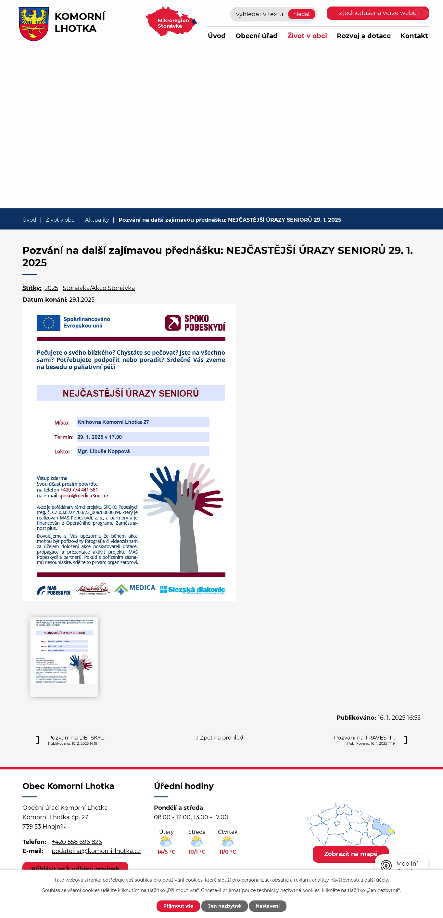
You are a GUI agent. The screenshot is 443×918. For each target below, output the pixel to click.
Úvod (217, 36)
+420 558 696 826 (77, 842)
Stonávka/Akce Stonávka (99, 288)
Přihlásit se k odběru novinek (75, 868)
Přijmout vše (178, 906)
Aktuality (97, 219)
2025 (51, 288)
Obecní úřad (256, 36)
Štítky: (32, 288)
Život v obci (307, 36)
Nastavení (268, 906)
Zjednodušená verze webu (378, 13)
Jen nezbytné (224, 906)
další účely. (376, 880)
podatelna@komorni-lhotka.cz (96, 851)
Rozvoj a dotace (364, 36)
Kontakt (414, 36)
